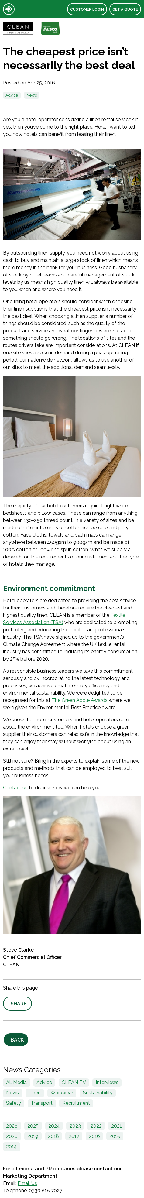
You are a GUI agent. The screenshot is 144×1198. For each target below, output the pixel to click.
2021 (116, 1126)
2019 (32, 1136)
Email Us (27, 1183)
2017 (74, 1136)
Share (19, 1004)
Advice (11, 95)
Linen (35, 1093)
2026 (12, 1126)
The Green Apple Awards (80, 700)
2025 (33, 1126)
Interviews (107, 1082)
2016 (94, 1136)
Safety (13, 1103)
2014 (11, 1146)
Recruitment (76, 1103)
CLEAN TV (74, 1082)
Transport (42, 1103)
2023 (75, 1126)
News (31, 95)
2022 (96, 1126)
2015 (114, 1136)
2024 (54, 1126)
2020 (12, 1136)
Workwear (61, 1093)
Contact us (15, 788)
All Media (16, 1082)
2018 (53, 1136)
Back (17, 1040)
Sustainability (98, 1093)
